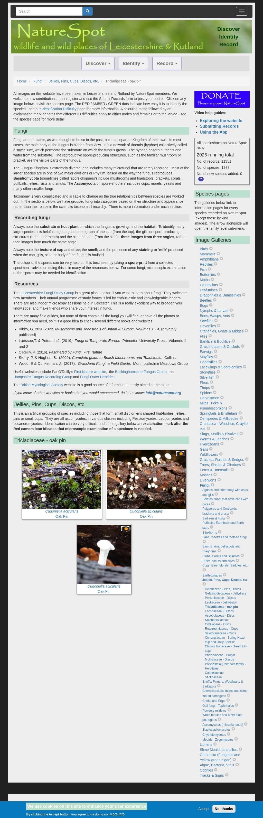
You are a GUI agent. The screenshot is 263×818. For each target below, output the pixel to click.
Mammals (207, 254)
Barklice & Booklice (215, 341)
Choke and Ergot (214, 701)
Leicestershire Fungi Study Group (47, 293)
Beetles (206, 300)
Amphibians (209, 259)
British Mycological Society (42, 385)
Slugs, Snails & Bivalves (219, 434)
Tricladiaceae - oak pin (221, 607)
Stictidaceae (213, 677)
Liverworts (208, 480)
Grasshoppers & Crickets (220, 347)
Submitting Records (219, 126)
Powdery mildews (214, 710)
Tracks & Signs (212, 775)
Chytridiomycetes (214, 735)
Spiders (206, 393)
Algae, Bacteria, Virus (217, 765)
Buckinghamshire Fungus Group (141, 372)
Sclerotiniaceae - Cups (220, 633)
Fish (203, 269)
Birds (204, 249)
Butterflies (208, 275)
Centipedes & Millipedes (219, 418)
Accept (203, 810)
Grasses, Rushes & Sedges (222, 460)
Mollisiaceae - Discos (219, 659)
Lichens (206, 744)
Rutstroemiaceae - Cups (221, 628)
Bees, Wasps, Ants (215, 316)
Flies (204, 336)
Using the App (214, 132)
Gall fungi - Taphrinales (218, 706)
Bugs (204, 305)
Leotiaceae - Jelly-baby (221, 602)
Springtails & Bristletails (218, 413)
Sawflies (206, 321)
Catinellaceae (214, 673)
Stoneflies (207, 372)
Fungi (37, 81)
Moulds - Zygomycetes (217, 739)
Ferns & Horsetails (214, 470)
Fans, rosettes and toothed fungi (224, 537)
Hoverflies (208, 326)
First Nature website (90, 372)
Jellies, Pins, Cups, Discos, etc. (74, 81)
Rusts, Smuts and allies (218, 561)
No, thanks (224, 810)
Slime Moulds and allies (219, 750)
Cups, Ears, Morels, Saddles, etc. (225, 565)
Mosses (206, 475)
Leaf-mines (209, 290)
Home (22, 81)
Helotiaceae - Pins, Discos (223, 589)
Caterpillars (209, 285)
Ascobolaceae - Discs (219, 615)
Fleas (204, 382)
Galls (204, 449)
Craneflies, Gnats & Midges (221, 331)
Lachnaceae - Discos (219, 611)
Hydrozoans (209, 444)
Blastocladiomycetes (216, 729)
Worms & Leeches (214, 439)
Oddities (206, 770)
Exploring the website (221, 120)
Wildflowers (209, 454)
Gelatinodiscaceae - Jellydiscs (225, 593)
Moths (205, 280)
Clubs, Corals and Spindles (221, 556)
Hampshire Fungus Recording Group (42, 377)
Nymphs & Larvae (214, 311)
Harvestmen (209, 398)
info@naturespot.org (163, 393)
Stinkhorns (209, 532)
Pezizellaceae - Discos (220, 598)
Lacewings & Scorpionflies (221, 367)
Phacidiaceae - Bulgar (220, 655)
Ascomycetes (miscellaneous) (222, 725)
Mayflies (206, 357)
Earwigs (206, 352)
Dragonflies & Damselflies (220, 295)
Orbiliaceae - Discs (218, 624)
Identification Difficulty (59, 109)
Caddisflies (208, 362)
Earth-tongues (212, 575)
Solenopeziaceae (217, 620)
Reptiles (206, 264)
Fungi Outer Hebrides (97, 377)
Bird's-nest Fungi (214, 518)
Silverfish (207, 377)
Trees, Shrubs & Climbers (220, 465)
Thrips (205, 388)
